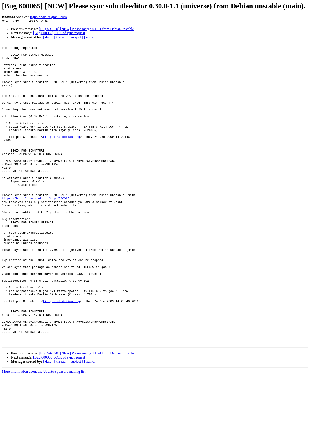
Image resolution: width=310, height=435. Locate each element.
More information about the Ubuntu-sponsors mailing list (43, 431)
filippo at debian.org (61, 155)
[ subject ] (76, 37)
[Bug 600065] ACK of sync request (59, 33)
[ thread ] (61, 37)
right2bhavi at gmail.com (48, 17)
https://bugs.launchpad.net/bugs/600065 (35, 229)
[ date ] (48, 37)
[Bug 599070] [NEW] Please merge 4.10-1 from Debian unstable (86, 29)
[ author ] (91, 37)
